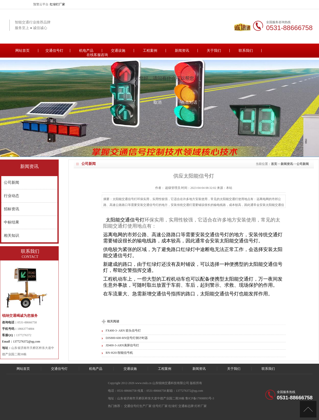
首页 (274, 164)
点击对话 (189, 102)
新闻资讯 (182, 50)
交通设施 (118, 50)
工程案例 (150, 50)
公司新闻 (303, 164)
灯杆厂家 (200, 406)
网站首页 (22, 50)
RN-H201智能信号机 (119, 353)
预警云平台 (40, 4)
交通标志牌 (186, 406)
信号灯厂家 (160, 406)
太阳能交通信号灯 (125, 219)
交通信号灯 (54, 50)
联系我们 (246, 50)
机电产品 (86, 50)
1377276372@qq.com (26, 341)
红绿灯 (173, 406)
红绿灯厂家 (57, 4)
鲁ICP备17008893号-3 (199, 398)
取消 (157, 102)
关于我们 (214, 50)
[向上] (308, 409)
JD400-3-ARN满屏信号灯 (122, 345)
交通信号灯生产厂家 (138, 406)
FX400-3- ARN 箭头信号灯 (123, 330)
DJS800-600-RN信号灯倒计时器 (127, 338)
